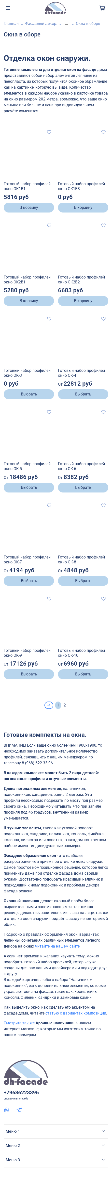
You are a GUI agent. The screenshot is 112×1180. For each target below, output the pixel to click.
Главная (11, 23)
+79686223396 (21, 1093)
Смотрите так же (19, 1023)
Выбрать (29, 394)
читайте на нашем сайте (57, 946)
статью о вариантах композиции (75, 1013)
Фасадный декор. (41, 23)
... (66, 23)
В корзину (29, 207)
